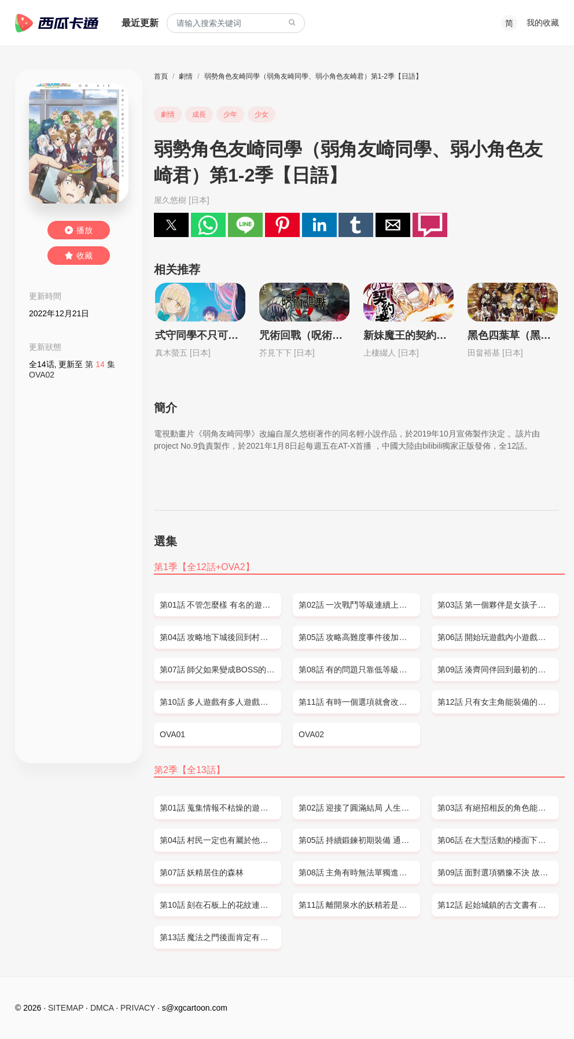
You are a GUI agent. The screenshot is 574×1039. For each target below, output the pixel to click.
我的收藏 (543, 22)
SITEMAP (65, 1007)
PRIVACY (137, 1007)
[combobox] (236, 23)
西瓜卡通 (56, 23)
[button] (171, 225)
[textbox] (236, 23)
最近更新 (140, 23)
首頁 (161, 76)
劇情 (186, 76)
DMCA (101, 1007)
